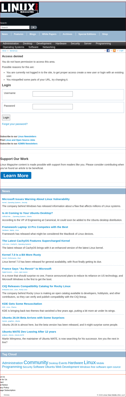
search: (3, 23)
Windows (85, 367)
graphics (11, 321)
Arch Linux (5, 244)
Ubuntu (29, 216)
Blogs (33, 34)
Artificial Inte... (7, 216)
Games (4, 321)
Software (33, 47)
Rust (19, 258)
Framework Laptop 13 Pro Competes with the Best (35, 226)
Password (9, 105)
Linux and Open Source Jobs (20, 140)
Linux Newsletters (27, 136)
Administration (11, 43)
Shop (105, 34)
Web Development (67, 366)
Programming (103, 43)
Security (75, 43)
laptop (12, 230)
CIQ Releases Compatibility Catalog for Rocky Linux (36, 286)
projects (4, 335)
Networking (49, 47)
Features (18, 34)
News (5, 34)
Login (121, 51)
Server (87, 43)
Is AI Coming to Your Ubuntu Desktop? (27, 213)
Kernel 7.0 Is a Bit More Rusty (21, 254)
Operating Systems (13, 47)
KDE (3, 307)
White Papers (49, 34)
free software (98, 367)
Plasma (13, 307)
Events (63, 363)
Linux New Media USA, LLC (114, 395)
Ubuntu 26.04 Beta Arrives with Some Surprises (33, 317)
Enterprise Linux (7, 290)
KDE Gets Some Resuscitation (22, 303)
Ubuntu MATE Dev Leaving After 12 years (29, 331)
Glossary (6, 395)
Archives (67, 34)
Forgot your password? (15, 124)
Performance (12, 258)
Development (44, 43)
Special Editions (87, 34)
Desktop (27, 43)
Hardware (61, 43)
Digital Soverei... (7, 272)
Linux (17, 230)
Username (10, 93)
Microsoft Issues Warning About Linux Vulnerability (36, 199)
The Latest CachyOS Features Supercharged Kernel (36, 240)
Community (36, 362)
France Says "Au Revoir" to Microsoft (26, 268)
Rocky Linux (23, 290)
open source (23, 272)
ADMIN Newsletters (27, 143)
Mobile (100, 363)
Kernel (4, 202)
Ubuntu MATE (19, 335)
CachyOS (14, 244)
